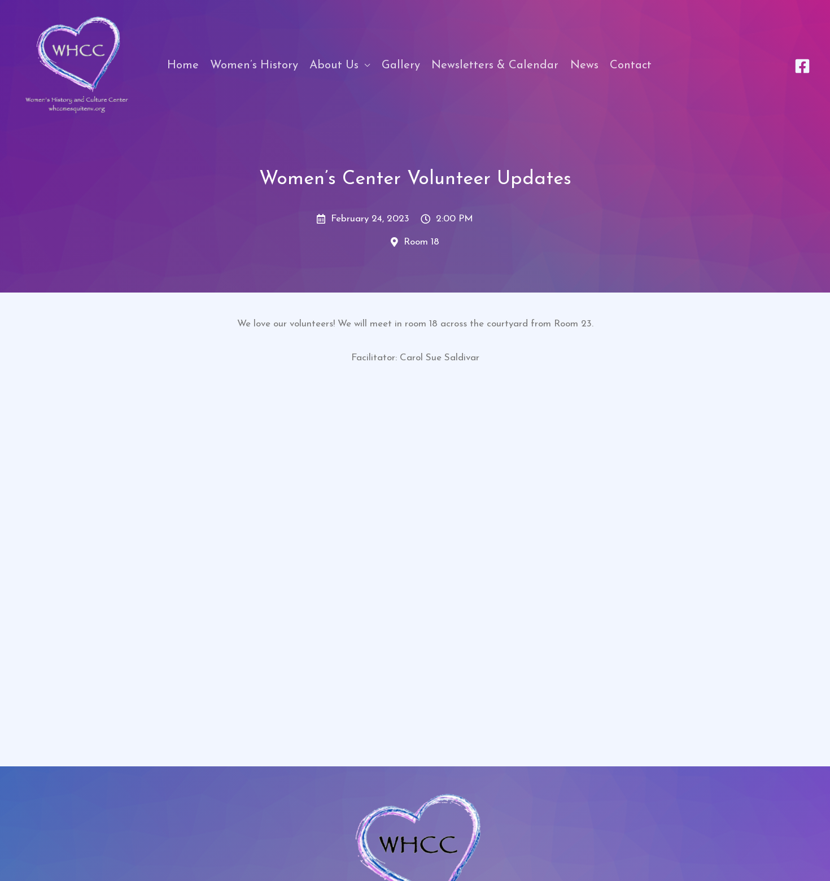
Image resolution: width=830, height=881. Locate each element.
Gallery (401, 65)
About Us (334, 65)
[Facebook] (802, 66)
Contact (631, 65)
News (584, 65)
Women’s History (254, 65)
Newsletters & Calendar (494, 65)
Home (183, 65)
